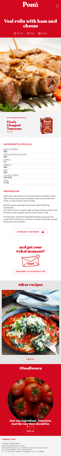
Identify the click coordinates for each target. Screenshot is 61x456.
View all (30, 359)
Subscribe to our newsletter (30, 271)
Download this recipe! (28, 232)
